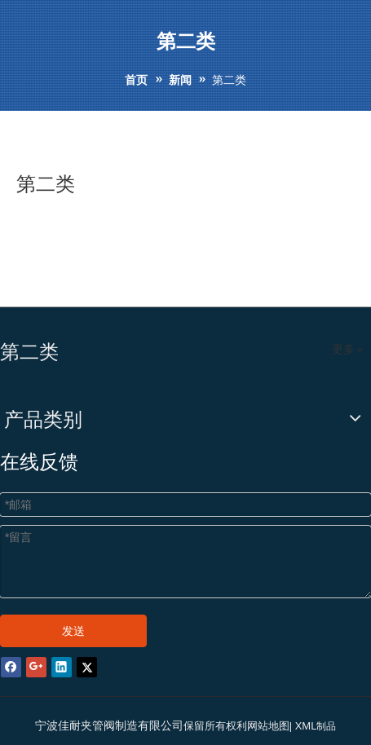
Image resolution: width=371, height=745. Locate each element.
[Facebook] (11, 666)
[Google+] (36, 666)
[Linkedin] (61, 666)
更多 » (348, 349)
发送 (73, 630)
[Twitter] (87, 666)
